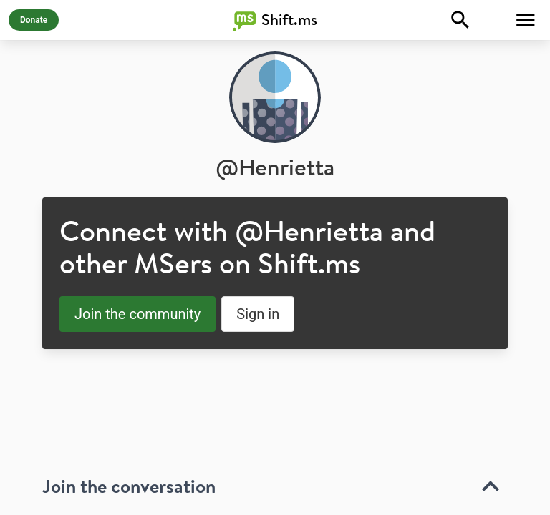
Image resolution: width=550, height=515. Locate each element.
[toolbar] (275, 469)
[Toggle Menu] (525, 20)
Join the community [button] (137, 314)
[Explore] (460, 20)
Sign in (257, 314)
